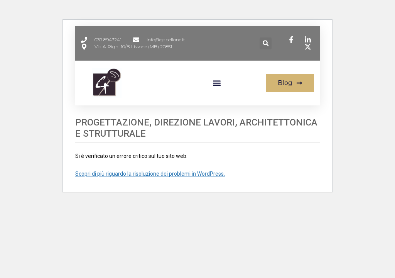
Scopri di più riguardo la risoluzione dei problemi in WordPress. (150, 174)
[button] (266, 43)
